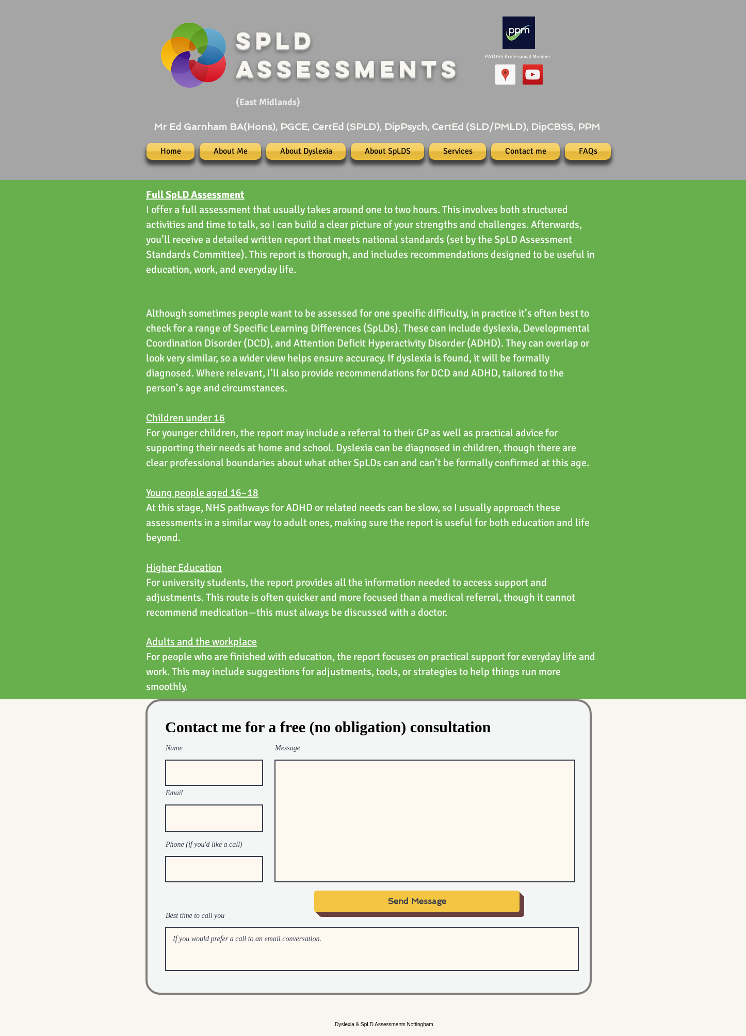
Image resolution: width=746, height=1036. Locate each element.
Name (174, 748)
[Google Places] (505, 74)
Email (174, 793)
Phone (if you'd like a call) (204, 844)
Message (287, 748)
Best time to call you (195, 915)
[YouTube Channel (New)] (533, 74)
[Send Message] (417, 901)
